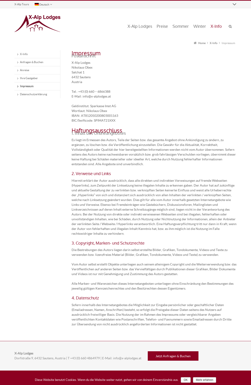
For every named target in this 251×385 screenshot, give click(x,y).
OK (186, 380)
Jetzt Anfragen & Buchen (173, 356)
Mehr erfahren (204, 380)
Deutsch (42, 4)
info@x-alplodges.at (127, 358)
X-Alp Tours (21, 4)
